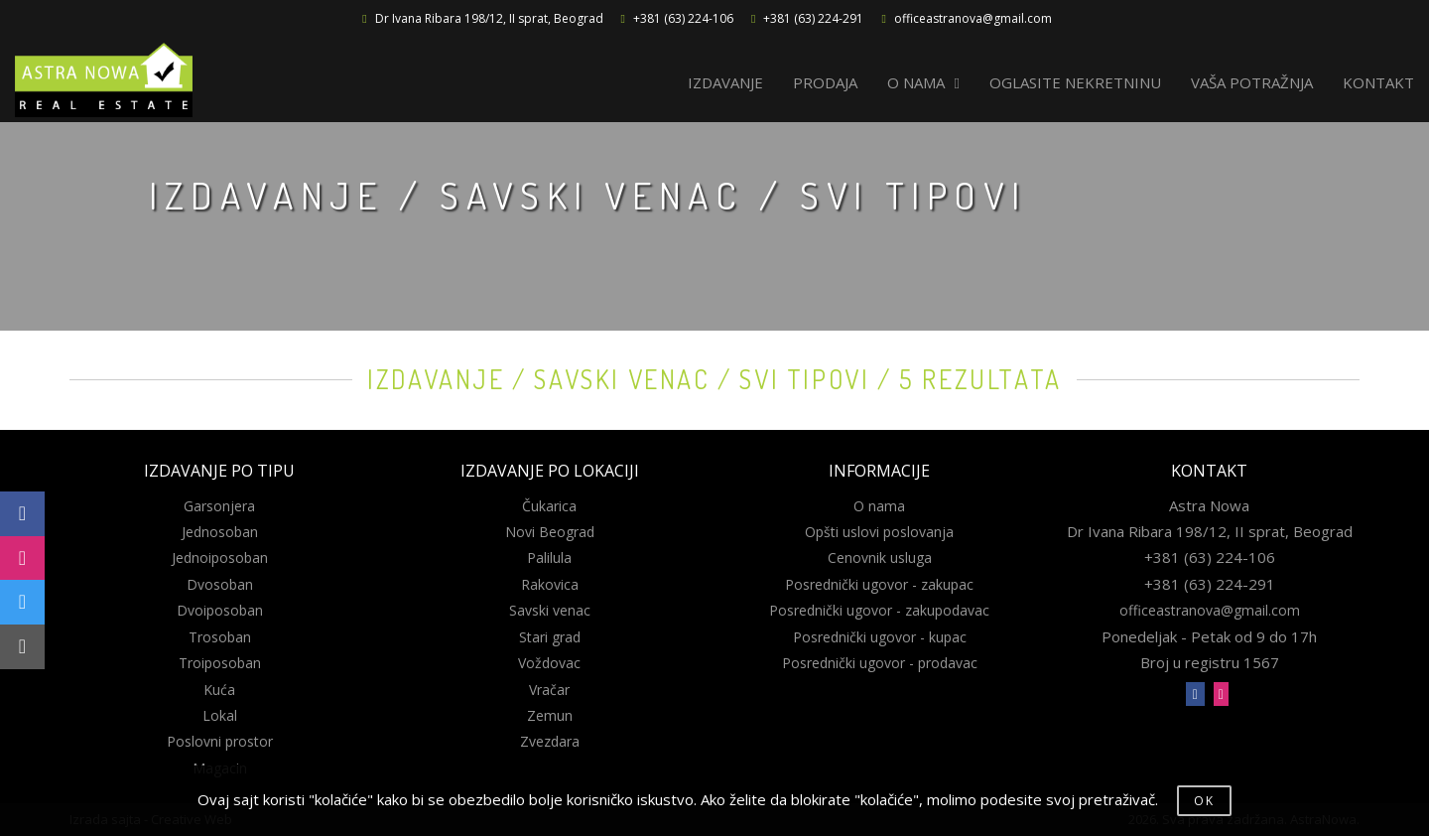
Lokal (219, 715)
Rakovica (550, 584)
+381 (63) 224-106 (683, 18)
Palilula (549, 557)
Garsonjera (219, 505)
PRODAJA (825, 82)
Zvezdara (550, 741)
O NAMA (923, 82)
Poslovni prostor (220, 741)
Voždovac (549, 662)
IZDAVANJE (725, 82)
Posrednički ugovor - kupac (880, 636)
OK (1204, 800)
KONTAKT (1378, 82)
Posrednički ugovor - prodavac (879, 662)
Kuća (219, 689)
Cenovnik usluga (880, 557)
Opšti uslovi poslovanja (879, 531)
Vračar (549, 689)
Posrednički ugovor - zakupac (879, 584)
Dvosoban (220, 584)
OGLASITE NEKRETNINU (1075, 82)
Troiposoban (220, 662)
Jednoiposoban (220, 557)
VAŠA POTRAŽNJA (1252, 82)
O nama (879, 505)
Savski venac (549, 610)
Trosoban (220, 636)
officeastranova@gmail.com (973, 18)
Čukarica (549, 505)
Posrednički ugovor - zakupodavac (879, 610)
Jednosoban (220, 531)
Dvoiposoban (220, 610)
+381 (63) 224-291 (813, 18)
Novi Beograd (549, 531)
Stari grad (550, 636)
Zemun (550, 715)
